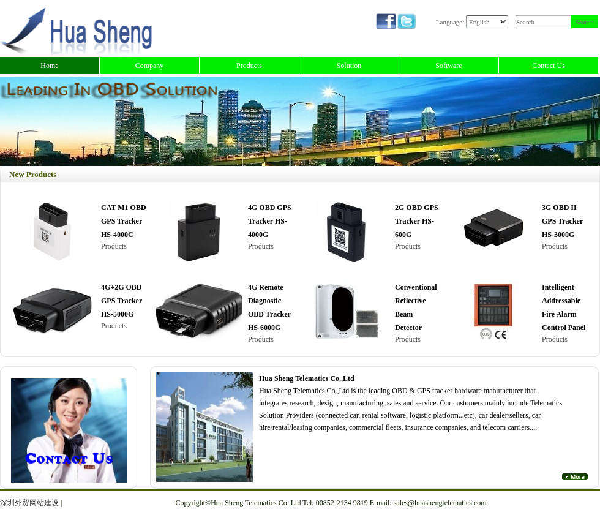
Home (49, 65)
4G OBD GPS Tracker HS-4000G (269, 221)
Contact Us (548, 65)
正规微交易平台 (89, 502)
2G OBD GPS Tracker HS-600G (416, 221)
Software (448, 65)
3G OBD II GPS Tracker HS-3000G (562, 221)
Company (149, 65)
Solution (349, 65)
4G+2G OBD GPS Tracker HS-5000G (121, 300)
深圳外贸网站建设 (29, 502)
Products (249, 65)
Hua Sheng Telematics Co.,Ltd (306, 378)
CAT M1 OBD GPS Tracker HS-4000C (123, 221)
